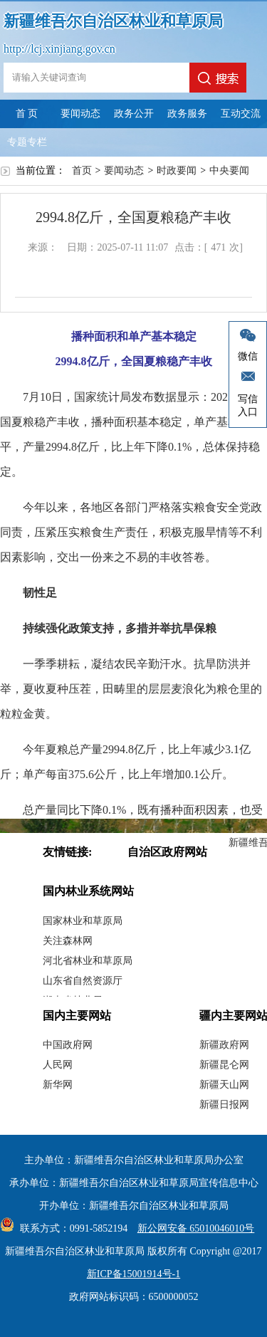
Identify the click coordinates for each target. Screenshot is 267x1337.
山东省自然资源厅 (82, 980)
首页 (82, 170)
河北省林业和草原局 (87, 960)
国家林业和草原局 (82, 921)
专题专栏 (27, 142)
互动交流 (241, 113)
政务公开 (134, 113)
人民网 (58, 1064)
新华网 (58, 1084)
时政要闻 (177, 170)
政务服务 (187, 113)
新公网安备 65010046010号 (192, 1228)
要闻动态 (80, 113)
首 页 (27, 113)
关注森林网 (68, 940)
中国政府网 (68, 1044)
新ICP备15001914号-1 (133, 1274)
